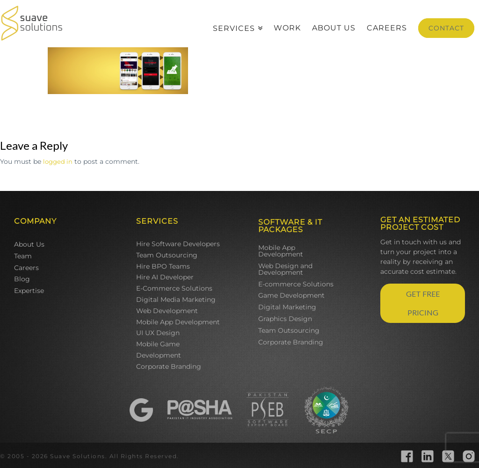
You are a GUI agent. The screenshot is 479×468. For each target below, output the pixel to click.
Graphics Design (285, 318)
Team (23, 256)
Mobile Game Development (158, 349)
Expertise (29, 290)
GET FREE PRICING (423, 303)
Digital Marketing (287, 307)
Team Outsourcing (166, 255)
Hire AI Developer (165, 277)
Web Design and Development (285, 269)
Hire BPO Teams (163, 266)
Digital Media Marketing (176, 299)
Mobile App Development (178, 322)
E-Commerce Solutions (174, 288)
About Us (29, 244)
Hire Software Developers (178, 244)
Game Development (291, 295)
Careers (26, 267)
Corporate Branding (168, 366)
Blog (22, 279)
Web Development (167, 311)
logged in (58, 161)
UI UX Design (158, 333)
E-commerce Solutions (296, 284)
